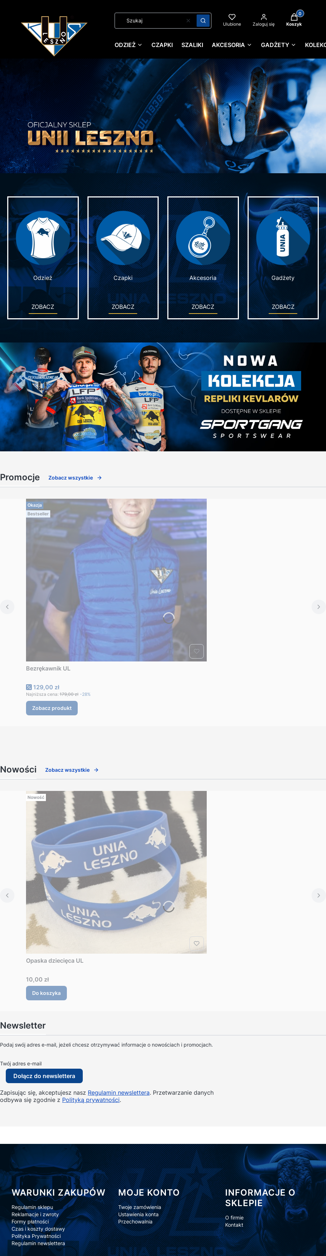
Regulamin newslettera (119, 1092)
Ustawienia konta (138, 1214)
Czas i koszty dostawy (38, 1229)
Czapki (123, 245)
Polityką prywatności (91, 1099)
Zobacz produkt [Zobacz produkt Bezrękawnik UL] (52, 708)
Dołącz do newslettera (44, 1076)
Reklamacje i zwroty (35, 1214)
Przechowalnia (135, 1221)
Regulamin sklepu (32, 1207)
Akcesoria (203, 245)
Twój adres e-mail (21, 1063)
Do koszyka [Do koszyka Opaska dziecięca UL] (46, 993)
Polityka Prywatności (36, 1236)
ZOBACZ (42, 306)
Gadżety (283, 245)
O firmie (234, 1217)
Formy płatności (30, 1221)
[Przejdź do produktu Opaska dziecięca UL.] (116, 872)
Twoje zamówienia (139, 1207)
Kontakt (234, 1225)
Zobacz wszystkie (75, 477)
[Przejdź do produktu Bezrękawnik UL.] (116, 580)
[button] (203, 20)
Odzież (43, 245)
